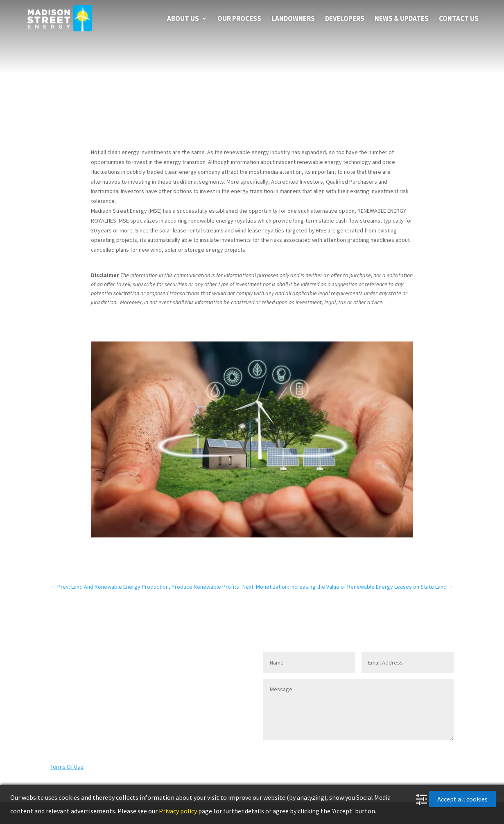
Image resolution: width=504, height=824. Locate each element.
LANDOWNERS (293, 19)
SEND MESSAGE (418, 753)
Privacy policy (178, 811)
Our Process (239, 19)
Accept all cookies (462, 799)
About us (183, 19)
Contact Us (459, 19)
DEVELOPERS (344, 19)
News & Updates (402, 19)
